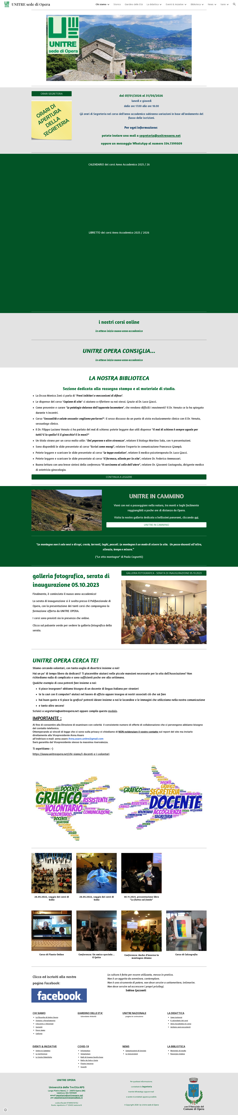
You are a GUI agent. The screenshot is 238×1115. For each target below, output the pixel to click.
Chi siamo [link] (101, 4)
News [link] (210, 4)
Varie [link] (223, 4)
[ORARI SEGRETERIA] (52, 94)
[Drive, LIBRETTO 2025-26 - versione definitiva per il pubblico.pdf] (119, 273)
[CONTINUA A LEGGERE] (119, 477)
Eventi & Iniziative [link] (175, 4)
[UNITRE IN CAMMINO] (156, 525)
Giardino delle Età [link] (134, 4)
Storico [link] (117, 4)
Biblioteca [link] (196, 4)
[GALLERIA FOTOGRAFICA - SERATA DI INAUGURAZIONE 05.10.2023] (163, 573)
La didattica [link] (153, 4)
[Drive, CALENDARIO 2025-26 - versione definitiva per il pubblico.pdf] (119, 195)
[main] (141, 119)
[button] (234, 4)
